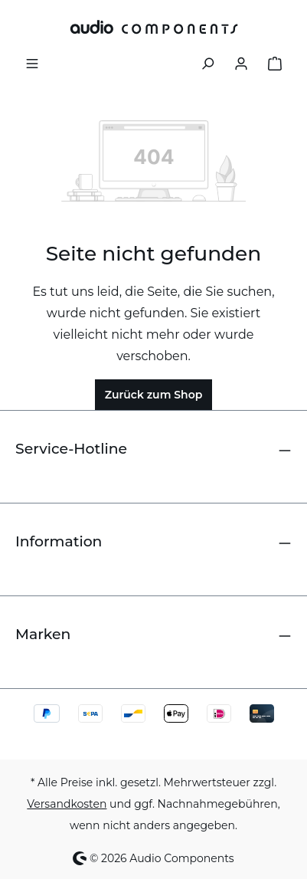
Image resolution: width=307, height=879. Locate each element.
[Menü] (32, 62)
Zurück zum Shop (154, 395)
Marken (42, 634)
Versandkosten (66, 804)
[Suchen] (207, 62)
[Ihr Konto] (241, 62)
